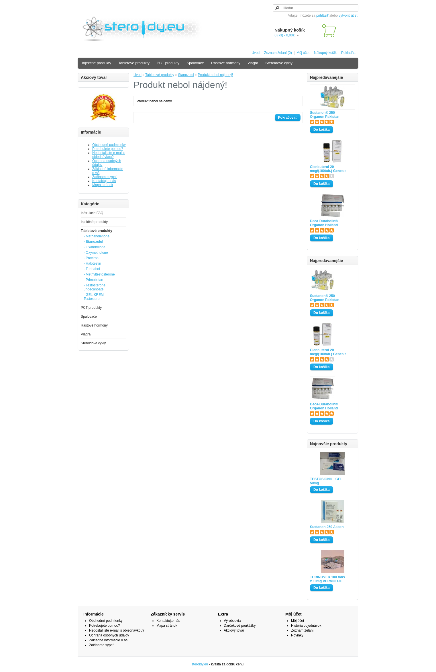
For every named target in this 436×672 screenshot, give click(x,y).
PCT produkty (168, 63)
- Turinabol (92, 269)
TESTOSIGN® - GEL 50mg (326, 481)
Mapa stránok (102, 185)
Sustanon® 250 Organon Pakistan (324, 115)
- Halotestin (92, 263)
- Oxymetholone (96, 253)
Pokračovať (287, 118)
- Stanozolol (93, 242)
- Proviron (91, 258)
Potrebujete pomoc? (107, 149)
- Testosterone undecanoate (94, 287)
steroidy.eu (199, 664)
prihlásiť (322, 15)
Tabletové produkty (134, 63)
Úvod (256, 53)
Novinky (297, 635)
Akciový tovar (234, 630)
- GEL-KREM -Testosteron (95, 297)
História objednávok (306, 626)
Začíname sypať (104, 177)
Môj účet (302, 53)
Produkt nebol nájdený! (215, 75)
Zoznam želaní (302, 630)
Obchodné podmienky (109, 145)
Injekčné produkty (96, 63)
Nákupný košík (325, 53)
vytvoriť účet (348, 15)
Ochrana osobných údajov (109, 635)
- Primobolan (93, 280)
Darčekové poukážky (240, 626)
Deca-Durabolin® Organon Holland (324, 223)
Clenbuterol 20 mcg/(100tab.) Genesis (328, 169)
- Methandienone (96, 236)
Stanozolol (186, 75)
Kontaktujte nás (104, 181)
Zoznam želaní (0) (278, 53)
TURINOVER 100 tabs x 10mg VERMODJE (327, 579)
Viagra (253, 63)
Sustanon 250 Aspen (327, 527)
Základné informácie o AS (108, 640)
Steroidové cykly (278, 63)
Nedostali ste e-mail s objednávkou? (108, 155)
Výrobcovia (232, 621)
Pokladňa (348, 53)
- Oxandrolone (94, 247)
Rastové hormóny (225, 63)
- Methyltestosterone (99, 274)
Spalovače (195, 63)
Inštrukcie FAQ (92, 213)
